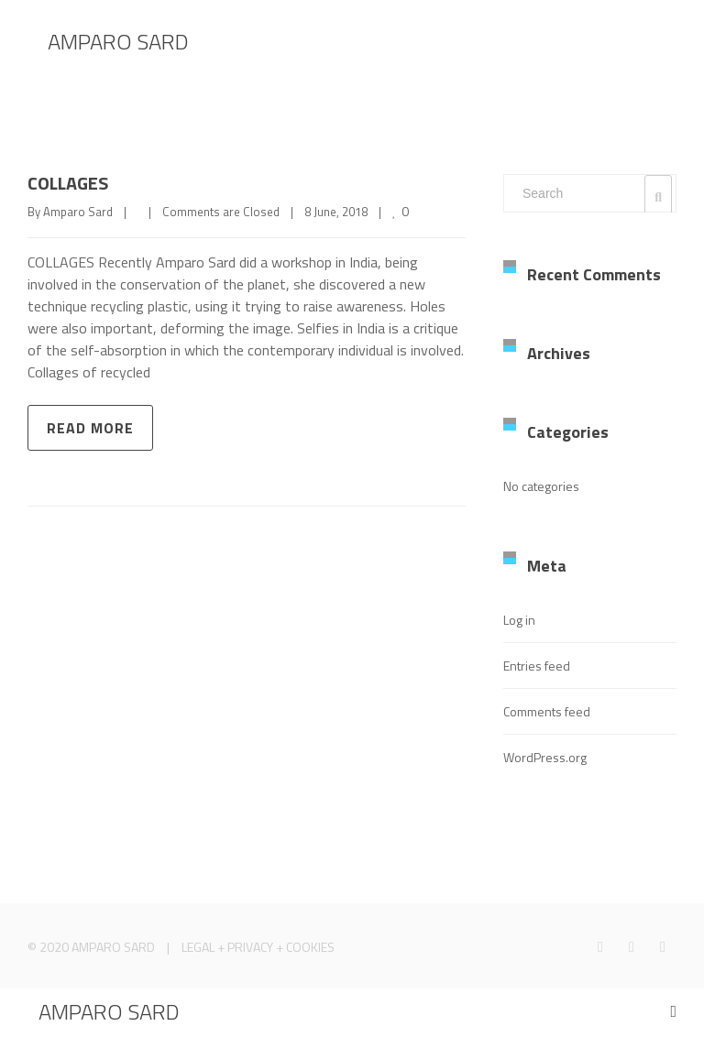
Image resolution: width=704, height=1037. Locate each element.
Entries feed (536, 665)
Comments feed (546, 711)
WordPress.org (545, 757)
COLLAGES (68, 183)
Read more (90, 428)
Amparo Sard (78, 211)
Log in (519, 619)
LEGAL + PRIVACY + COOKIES (258, 946)
